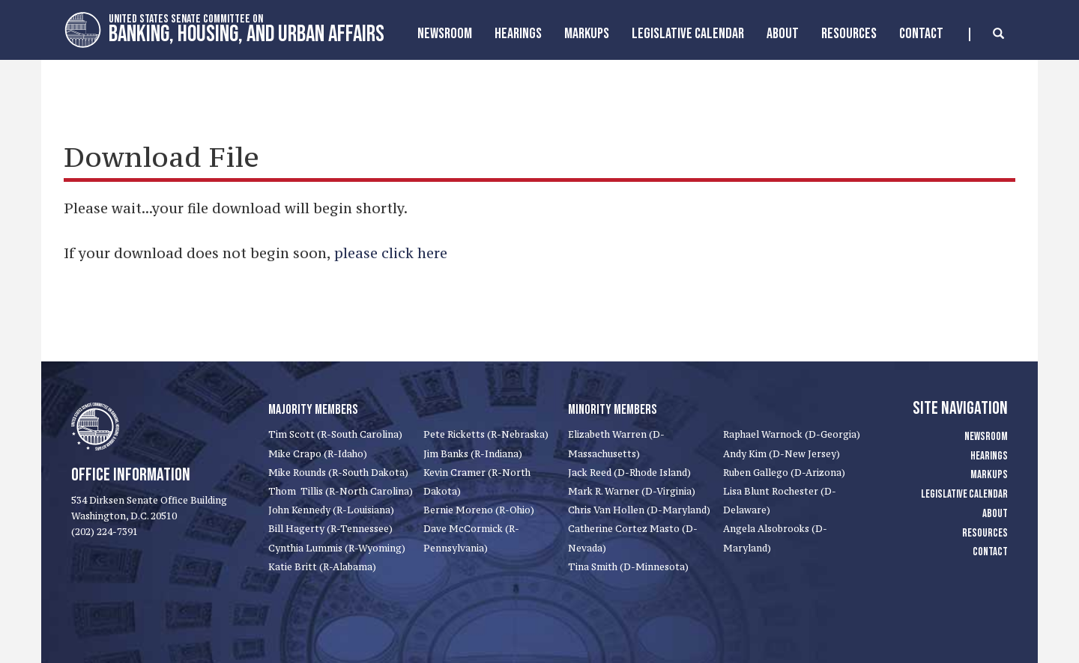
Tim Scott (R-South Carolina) (335, 434)
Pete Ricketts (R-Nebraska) (485, 434)
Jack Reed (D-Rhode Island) (629, 472)
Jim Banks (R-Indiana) (472, 453)
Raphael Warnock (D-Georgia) (791, 434)
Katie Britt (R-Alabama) (322, 566)
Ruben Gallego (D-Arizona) (784, 472)
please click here (390, 253)
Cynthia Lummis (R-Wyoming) (336, 548)
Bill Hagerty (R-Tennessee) (330, 528)
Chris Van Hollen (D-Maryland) (639, 510)
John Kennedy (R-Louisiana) (331, 510)
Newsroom (444, 34)
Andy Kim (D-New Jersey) (781, 453)
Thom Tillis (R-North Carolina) (340, 491)
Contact (921, 34)
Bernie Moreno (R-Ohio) (478, 510)
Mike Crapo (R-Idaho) (317, 453)
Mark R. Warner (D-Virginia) (631, 491)
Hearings (518, 34)
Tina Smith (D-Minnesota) (628, 566)
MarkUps (586, 34)
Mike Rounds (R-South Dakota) (338, 472)
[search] (986, 34)
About (783, 34)
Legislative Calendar (688, 34)
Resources (849, 34)
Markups (989, 475)
